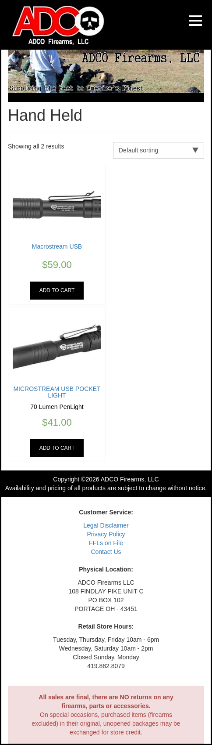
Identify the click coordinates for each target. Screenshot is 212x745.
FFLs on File (106, 542)
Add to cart (57, 290)
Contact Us (106, 551)
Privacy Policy (106, 534)
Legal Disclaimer (105, 525)
